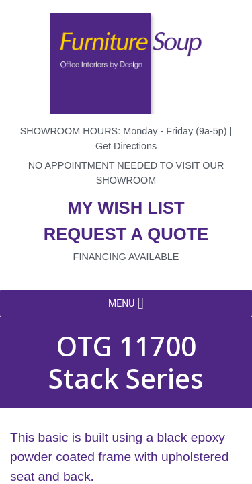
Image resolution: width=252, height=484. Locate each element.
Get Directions (126, 145)
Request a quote (126, 234)
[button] (121, 303)
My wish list (125, 207)
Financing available (126, 256)
